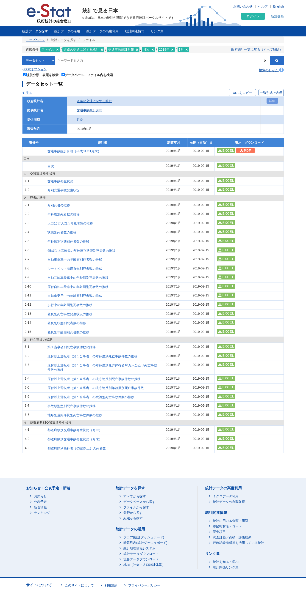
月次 (80, 119)
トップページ (35, 40)
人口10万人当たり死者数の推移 (70, 223)
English (278, 6)
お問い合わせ (243, 6)
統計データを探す (35, 31)
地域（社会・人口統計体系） (144, 564)
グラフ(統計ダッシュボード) (143, 537)
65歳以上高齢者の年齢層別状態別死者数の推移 (81, 250)
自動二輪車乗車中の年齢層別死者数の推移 (77, 278)
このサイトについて (79, 585)
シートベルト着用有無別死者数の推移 (74, 269)
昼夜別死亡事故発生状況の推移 (69, 314)
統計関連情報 (134, 31)
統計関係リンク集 (226, 567)
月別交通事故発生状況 (63, 190)
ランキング (42, 512)
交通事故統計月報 (89, 110)
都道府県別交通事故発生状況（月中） (74, 430)
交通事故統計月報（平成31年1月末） (74, 151)
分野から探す (133, 512)
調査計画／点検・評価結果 (232, 537)
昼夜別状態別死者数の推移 (66, 323)
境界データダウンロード (141, 559)
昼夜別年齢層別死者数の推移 (68, 332)
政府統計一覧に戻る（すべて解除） (257, 49)
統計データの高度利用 (102, 31)
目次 (50, 166)
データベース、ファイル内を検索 (87, 74)
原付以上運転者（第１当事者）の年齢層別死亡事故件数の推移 (92, 356)
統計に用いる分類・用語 (230, 520)
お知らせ (40, 496)
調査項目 (219, 531)
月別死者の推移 (58, 205)
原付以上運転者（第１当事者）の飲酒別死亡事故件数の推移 (90, 397)
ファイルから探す (136, 507)
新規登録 (277, 16)
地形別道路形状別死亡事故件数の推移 (74, 415)
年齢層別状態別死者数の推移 (68, 241)
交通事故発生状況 (60, 181)
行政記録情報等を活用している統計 (238, 542)
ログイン (253, 16)
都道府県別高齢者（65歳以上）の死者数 (76, 448)
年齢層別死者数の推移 (63, 214)
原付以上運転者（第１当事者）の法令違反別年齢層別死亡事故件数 (95, 388)
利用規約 (111, 585)
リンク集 (157, 31)
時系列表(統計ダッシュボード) (145, 542)
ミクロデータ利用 (226, 496)
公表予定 (40, 501)
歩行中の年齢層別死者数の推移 (69, 305)
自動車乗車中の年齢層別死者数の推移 (74, 259)
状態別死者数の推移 (61, 232)
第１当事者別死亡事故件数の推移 (71, 347)
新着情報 (40, 507)
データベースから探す (139, 501)
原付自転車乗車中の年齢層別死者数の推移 (77, 287)
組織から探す (133, 518)
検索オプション (34, 69)
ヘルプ (263, 6)
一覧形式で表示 (271, 93)
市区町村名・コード (227, 526)
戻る (27, 92)
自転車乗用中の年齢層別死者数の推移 (74, 296)
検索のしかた (271, 70)
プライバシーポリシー (144, 585)
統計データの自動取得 (229, 501)
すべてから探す (134, 496)
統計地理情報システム (139, 548)
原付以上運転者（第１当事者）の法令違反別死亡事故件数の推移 (94, 379)
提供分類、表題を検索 (40, 74)
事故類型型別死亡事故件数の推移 (71, 406)
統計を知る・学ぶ (226, 561)
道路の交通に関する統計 (94, 101)
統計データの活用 (67, 31)
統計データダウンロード (141, 553)
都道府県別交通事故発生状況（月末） (74, 439)
